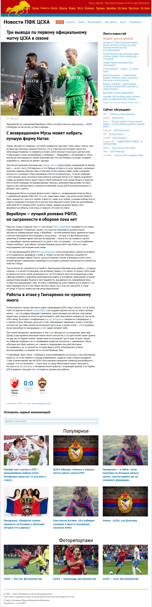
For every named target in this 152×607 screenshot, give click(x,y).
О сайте (7, 600)
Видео (72, 8)
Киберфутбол (135, 22)
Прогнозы (134, 8)
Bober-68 (107, 130)
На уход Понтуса (116, 134)
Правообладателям (31, 600)
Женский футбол (94, 22)
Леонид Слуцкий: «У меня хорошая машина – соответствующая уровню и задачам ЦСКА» (123, 124)
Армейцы (111, 8)
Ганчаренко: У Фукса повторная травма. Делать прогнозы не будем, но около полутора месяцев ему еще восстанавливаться (120, 46)
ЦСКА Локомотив (121, 130)
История (122, 8)
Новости (45, 8)
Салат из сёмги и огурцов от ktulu (129, 155)
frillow (106, 121)
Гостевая (145, 8)
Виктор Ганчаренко (46, 251)
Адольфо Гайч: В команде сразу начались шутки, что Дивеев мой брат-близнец (121, 97)
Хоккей (81, 22)
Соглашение (16, 600)
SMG (105, 114)
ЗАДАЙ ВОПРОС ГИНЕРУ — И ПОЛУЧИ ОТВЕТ (122, 142)
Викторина (45, 600)
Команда (89, 8)
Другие (123, 22)
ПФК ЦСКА (14, 118)
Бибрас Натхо (50, 165)
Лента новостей (114, 33)
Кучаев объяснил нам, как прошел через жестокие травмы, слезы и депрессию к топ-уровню (121, 56)
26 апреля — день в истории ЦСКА (118, 38)
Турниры (100, 8)
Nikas (105, 151)
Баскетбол (70, 22)
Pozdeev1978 (109, 141)
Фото (80, 8)
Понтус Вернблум (62, 226)
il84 (104, 134)
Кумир (35, 8)
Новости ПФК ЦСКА (27, 21)
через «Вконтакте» (141, 3)
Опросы (63, 8)
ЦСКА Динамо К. (120, 138)
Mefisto (106, 148)
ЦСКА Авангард (118, 151)
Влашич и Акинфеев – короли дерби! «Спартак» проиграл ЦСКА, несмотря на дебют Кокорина (120, 86)
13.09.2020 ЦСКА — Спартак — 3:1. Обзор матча (121, 70)
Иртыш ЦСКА (118, 118)
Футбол (60, 22)
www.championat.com (41, 403)
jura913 (106, 118)
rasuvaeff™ (21, 603)
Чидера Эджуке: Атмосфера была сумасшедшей (118, 63)
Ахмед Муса (39, 310)
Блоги (54, 8)
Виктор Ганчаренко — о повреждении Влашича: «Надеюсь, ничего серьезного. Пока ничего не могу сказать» (120, 78)
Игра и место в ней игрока (123, 148)
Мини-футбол (111, 22)
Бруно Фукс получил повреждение (118, 92)
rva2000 (106, 138)
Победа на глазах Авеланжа (122, 114)
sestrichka (107, 155)
